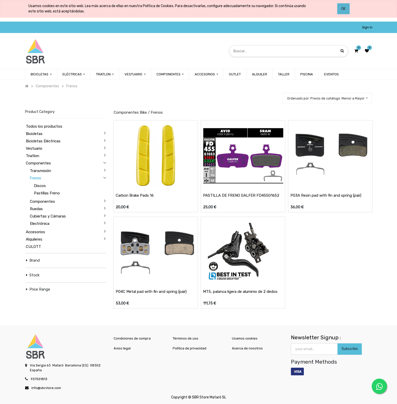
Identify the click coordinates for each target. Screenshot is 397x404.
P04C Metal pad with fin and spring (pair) (151, 291)
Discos (40, 185)
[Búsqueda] (342, 50)
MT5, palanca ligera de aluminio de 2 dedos (240, 291)
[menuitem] (235, 74)
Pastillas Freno (47, 193)
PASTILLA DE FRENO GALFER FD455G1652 (241, 195)
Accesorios (35, 232)
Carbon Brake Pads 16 (135, 195)
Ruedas (36, 209)
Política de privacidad (189, 348)
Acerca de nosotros (247, 348)
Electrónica (39, 223)
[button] (327, 98)
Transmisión (40, 171)
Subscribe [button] (350, 349)
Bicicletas (34, 133)
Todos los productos (44, 126)
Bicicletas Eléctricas (43, 141)
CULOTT (33, 246)
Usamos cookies (244, 338)
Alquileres (34, 239)
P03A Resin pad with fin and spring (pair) (325, 195)
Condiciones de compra (132, 338)
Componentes (38, 163)
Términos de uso (185, 338)
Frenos (35, 178)
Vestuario (34, 148)
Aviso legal (122, 348)
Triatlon (32, 156)
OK (343, 9)
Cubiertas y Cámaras (48, 216)
